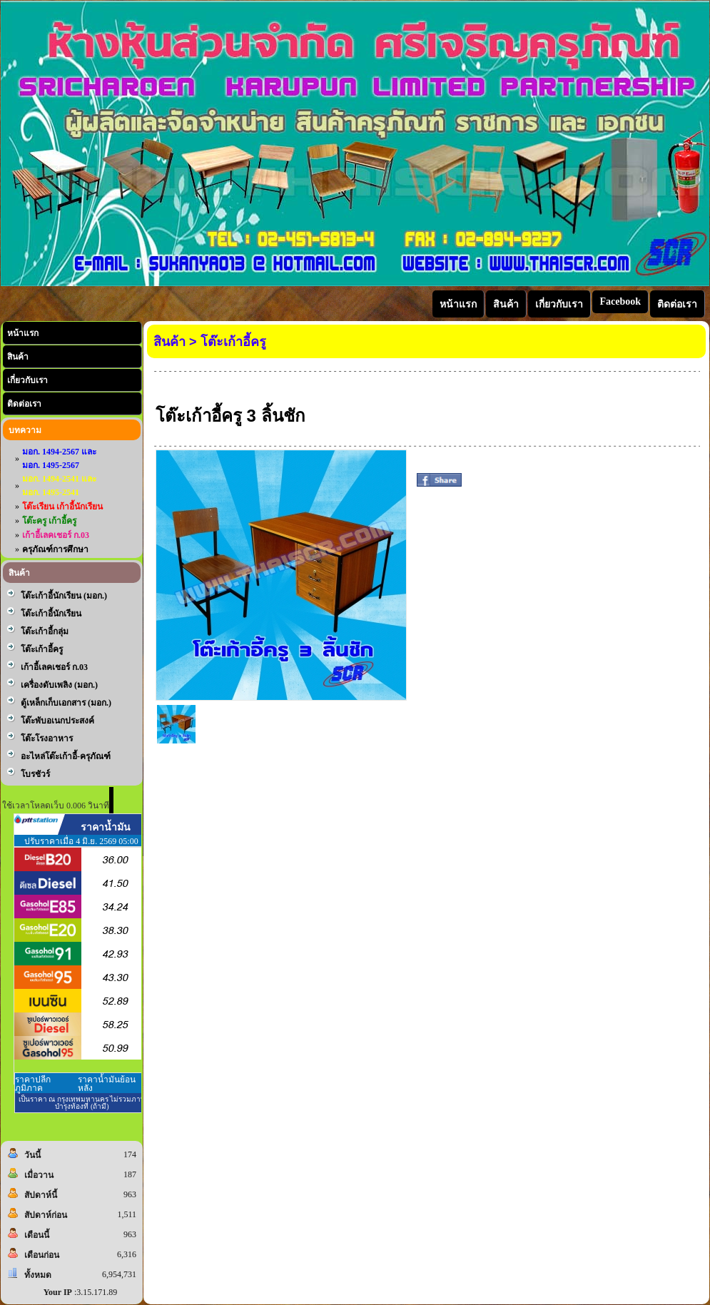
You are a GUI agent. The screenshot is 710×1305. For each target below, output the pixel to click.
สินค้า (18, 357)
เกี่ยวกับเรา (27, 380)
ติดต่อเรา (24, 404)
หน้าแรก (23, 333)
